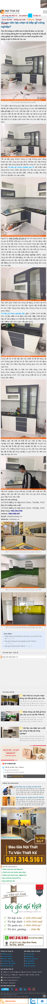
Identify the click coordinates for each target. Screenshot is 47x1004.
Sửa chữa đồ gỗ (29, 961)
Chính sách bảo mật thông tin (13, 869)
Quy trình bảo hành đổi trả (12, 878)
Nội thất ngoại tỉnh (30, 966)
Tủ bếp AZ (37, 15)
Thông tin (30, 19)
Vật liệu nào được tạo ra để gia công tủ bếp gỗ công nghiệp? (32, 731)
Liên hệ (4, 23)
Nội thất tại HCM (29, 963)
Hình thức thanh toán (8, 961)
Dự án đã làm (7, 19)
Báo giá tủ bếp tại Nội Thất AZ (15, 646)
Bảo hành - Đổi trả (7, 958)
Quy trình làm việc (9, 881)
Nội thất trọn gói (29, 956)
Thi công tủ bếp (29, 954)
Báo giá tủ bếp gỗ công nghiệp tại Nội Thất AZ (20, 641)
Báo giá (39, 19)
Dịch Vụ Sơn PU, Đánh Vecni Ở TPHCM (30, 797)
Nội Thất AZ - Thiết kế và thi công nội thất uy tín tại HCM (10, 12)
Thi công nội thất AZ (9, 15)
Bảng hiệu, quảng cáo (31, 958)
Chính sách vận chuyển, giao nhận (14, 872)
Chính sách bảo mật (7, 966)
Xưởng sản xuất (19, 19)
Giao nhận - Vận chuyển (8, 963)
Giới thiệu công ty (6, 954)
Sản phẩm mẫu (24, 15)
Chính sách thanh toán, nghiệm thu (14, 875)
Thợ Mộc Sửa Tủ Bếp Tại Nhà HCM (28, 787)
